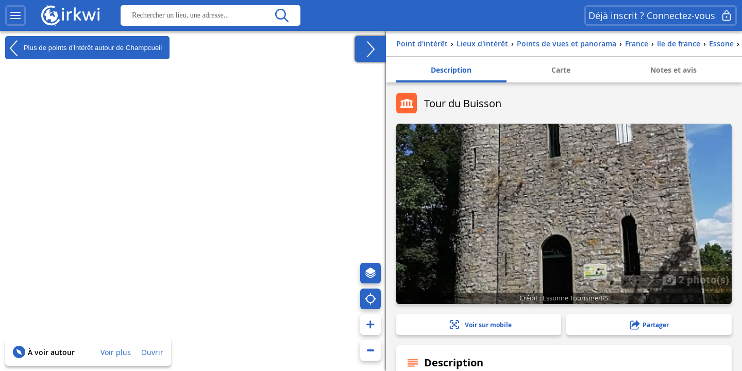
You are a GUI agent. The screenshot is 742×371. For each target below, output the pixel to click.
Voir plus (115, 352)
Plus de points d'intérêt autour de (83, 48)
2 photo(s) (695, 279)
